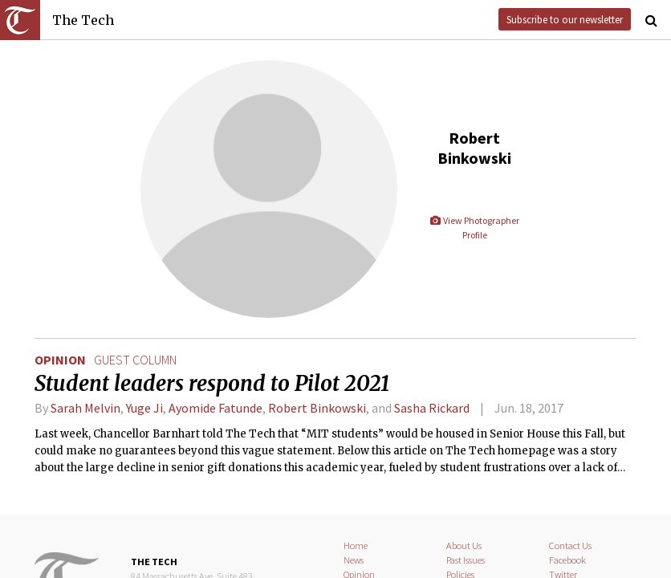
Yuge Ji (144, 408)
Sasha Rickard (432, 408)
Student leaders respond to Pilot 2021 (212, 384)
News (354, 560)
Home (356, 545)
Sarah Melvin (85, 408)
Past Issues (465, 560)
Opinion (60, 360)
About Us (464, 545)
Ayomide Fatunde (215, 408)
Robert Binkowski (317, 408)
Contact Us (570, 545)
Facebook (567, 560)
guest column (135, 360)
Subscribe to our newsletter (564, 19)
